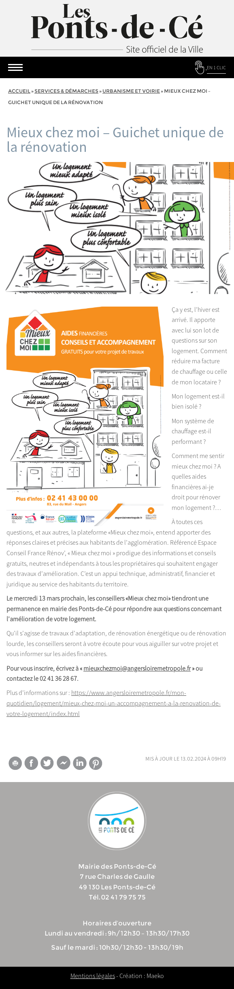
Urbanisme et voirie (131, 91)
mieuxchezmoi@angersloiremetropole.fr (137, 668)
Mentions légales (92, 976)
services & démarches (66, 91)
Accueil (19, 91)
